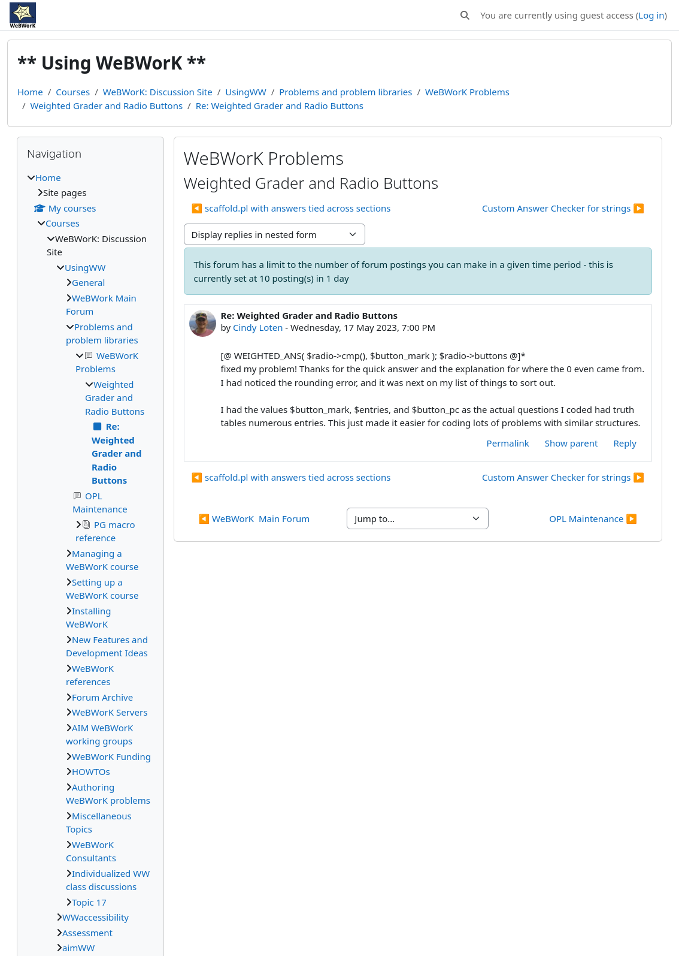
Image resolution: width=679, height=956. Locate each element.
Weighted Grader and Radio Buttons (107, 105)
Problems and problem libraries (345, 92)
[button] (465, 15)
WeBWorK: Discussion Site (158, 92)
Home (30, 92)
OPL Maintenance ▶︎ (593, 518)
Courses (73, 92)
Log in (651, 15)
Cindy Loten (258, 327)
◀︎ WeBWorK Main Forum (254, 518)
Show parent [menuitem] (571, 443)
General (88, 282)
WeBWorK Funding (111, 756)
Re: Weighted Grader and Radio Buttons (279, 105)
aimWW (78, 948)
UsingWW (245, 92)
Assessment (87, 933)
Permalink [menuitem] (508, 443)
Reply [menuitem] (624, 443)
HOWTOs (91, 771)
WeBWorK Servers (109, 712)
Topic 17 (89, 902)
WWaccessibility (95, 917)
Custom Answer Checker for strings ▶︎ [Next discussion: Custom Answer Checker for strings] (563, 208)
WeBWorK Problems (467, 92)
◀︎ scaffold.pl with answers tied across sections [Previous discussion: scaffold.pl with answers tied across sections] (291, 208)
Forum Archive (102, 697)
